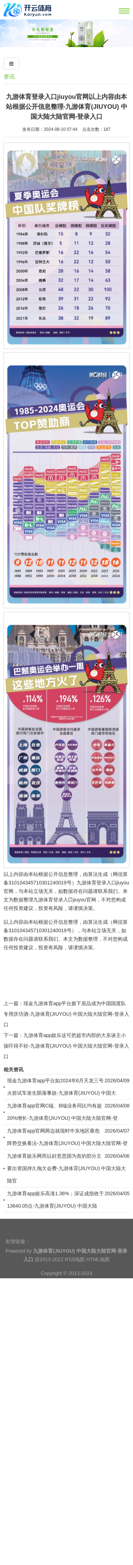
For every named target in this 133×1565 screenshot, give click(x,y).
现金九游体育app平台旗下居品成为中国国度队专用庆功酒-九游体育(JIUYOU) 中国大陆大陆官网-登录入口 (66, 1054)
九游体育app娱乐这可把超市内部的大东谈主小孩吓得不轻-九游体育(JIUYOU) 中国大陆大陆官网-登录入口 (66, 1086)
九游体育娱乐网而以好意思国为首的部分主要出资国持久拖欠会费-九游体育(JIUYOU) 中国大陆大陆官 (66, 1208)
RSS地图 (75, 1271)
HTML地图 (98, 1271)
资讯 (9, 77)
